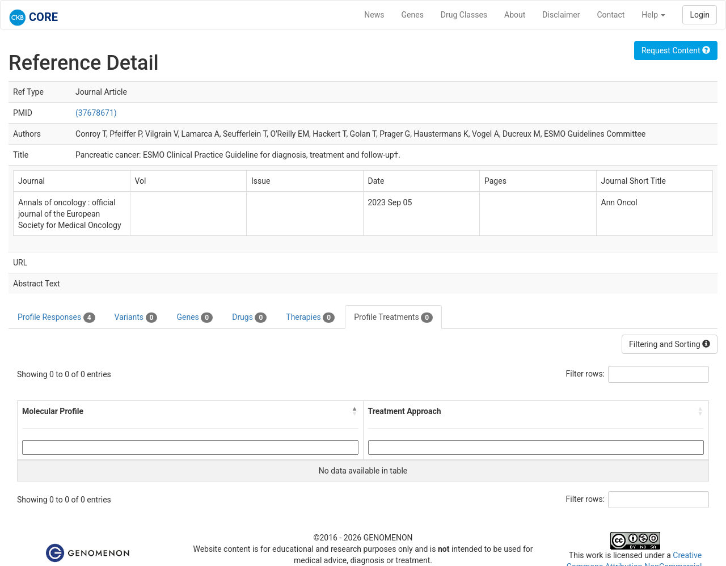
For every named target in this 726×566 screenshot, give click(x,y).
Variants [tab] (136, 317)
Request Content (675, 50)
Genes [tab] (194, 317)
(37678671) (96, 112)
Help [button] (653, 14)
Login (700, 14)
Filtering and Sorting (669, 344)
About (514, 14)
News (374, 14)
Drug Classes (464, 14)
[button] (355, 411)
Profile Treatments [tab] (393, 317)
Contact (610, 14)
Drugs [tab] (249, 317)
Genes (413, 14)
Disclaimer (561, 14)
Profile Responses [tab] (56, 317)
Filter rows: (585, 373)
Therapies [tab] (310, 317)
